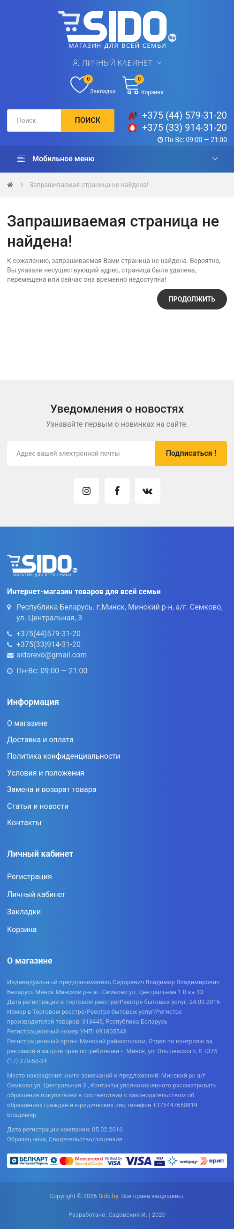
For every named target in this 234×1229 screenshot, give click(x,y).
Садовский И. (127, 1214)
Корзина (22, 929)
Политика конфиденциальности (63, 756)
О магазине (27, 723)
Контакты (24, 822)
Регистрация (29, 876)
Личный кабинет (117, 63)
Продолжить (192, 299)
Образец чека (26, 1139)
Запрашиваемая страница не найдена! (88, 184)
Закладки (24, 911)
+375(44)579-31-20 (48, 633)
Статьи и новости (37, 806)
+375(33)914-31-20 (48, 644)
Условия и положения (45, 773)
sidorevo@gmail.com (51, 654)
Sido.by (108, 1195)
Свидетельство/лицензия (85, 1139)
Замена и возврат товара (51, 789)
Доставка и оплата (40, 739)
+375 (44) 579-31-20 (184, 115)
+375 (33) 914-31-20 (184, 127)
